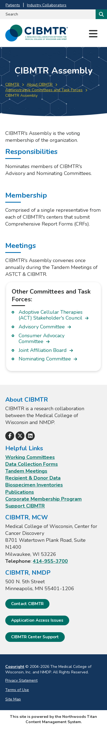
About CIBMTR (40, 84)
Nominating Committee (45, 359)
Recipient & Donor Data (33, 478)
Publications (19, 492)
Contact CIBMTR (27, 603)
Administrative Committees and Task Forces (44, 90)
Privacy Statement (21, 680)
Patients (13, 5)
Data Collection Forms (31, 464)
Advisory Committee (42, 327)
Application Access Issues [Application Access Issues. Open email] (37, 620)
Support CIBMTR (25, 506)
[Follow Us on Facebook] (9, 436)
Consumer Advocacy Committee (41, 339)
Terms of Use (17, 689)
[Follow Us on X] (20, 436)
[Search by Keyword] (47, 14)
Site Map (13, 699)
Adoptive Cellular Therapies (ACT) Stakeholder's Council (51, 315)
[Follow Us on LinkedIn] (30, 436)
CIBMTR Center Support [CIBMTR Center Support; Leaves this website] (35, 637)
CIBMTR (12, 84)
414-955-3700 (50, 561)
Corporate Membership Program (43, 499)
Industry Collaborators (46, 5)
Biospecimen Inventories (34, 485)
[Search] (100, 14)
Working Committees (30, 457)
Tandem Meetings (26, 471)
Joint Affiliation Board (43, 350)
